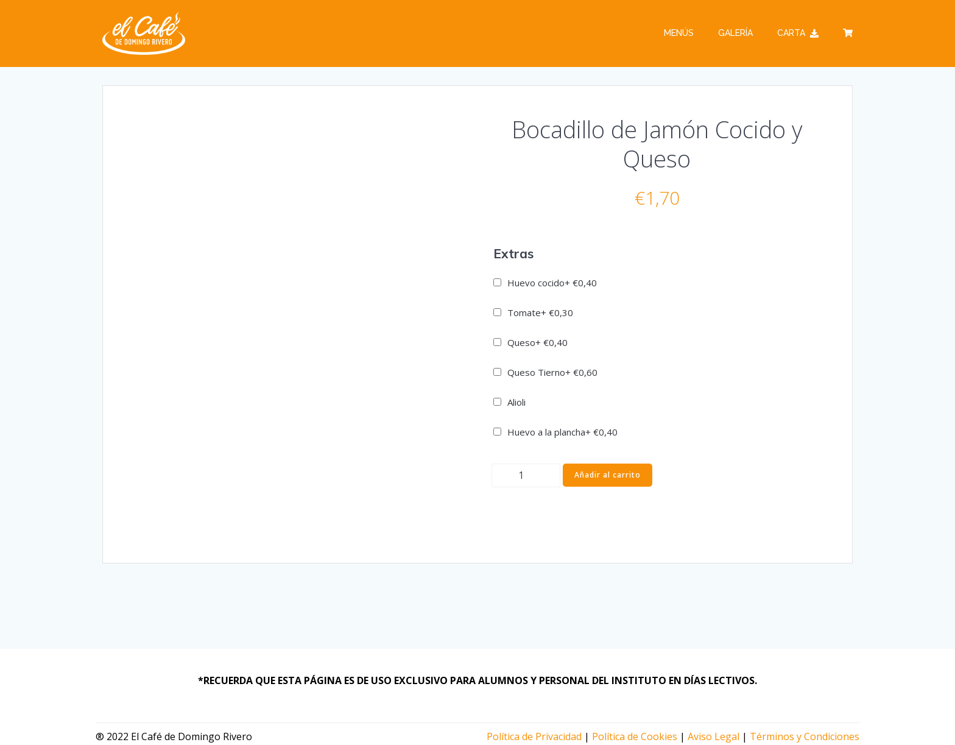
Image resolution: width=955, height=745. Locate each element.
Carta (798, 33)
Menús (679, 33)
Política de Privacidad (534, 736)
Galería (735, 33)
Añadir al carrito (607, 475)
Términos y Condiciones (804, 736)
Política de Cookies (634, 736)
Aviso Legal (713, 736)
